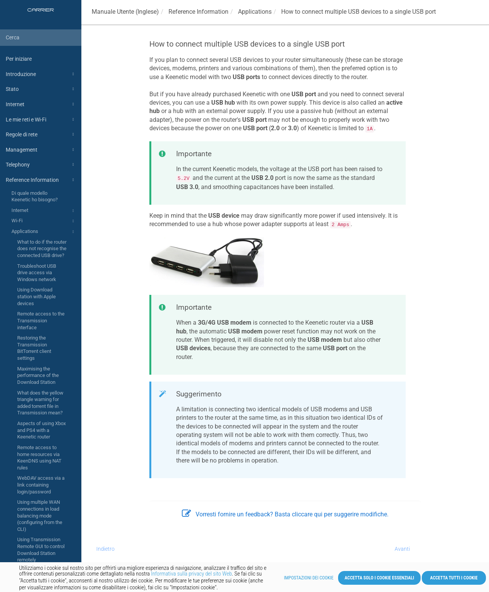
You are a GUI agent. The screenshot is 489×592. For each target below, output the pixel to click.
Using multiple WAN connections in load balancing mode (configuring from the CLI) (39, 515)
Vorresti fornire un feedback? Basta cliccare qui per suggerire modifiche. (285, 514)
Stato (41, 89)
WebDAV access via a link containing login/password (41, 484)
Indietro (105, 549)
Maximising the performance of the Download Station (38, 375)
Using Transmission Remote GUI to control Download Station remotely (41, 550)
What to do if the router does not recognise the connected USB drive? (41, 248)
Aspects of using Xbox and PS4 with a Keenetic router (41, 430)
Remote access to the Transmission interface (41, 320)
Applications (43, 232)
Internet (41, 104)
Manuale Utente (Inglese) (125, 11)
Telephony (41, 164)
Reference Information (41, 180)
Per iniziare (19, 59)
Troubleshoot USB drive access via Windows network (36, 272)
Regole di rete (41, 134)
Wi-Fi (43, 221)
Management (41, 150)
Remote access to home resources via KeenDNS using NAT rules (39, 458)
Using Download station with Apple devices (36, 296)
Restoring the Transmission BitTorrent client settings (34, 348)
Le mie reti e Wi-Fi (41, 119)
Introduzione (41, 74)
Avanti (402, 549)
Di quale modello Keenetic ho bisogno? (34, 196)
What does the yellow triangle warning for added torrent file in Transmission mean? (40, 403)
